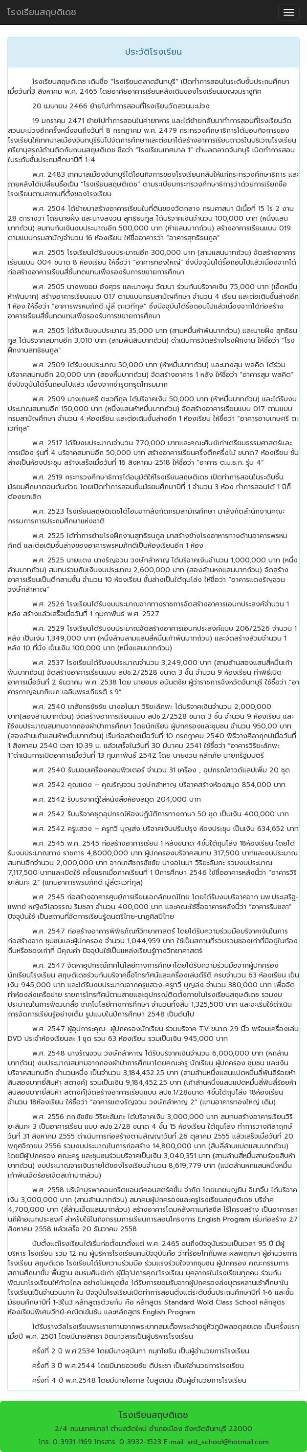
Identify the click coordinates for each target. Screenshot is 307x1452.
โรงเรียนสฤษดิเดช (41, 12)
